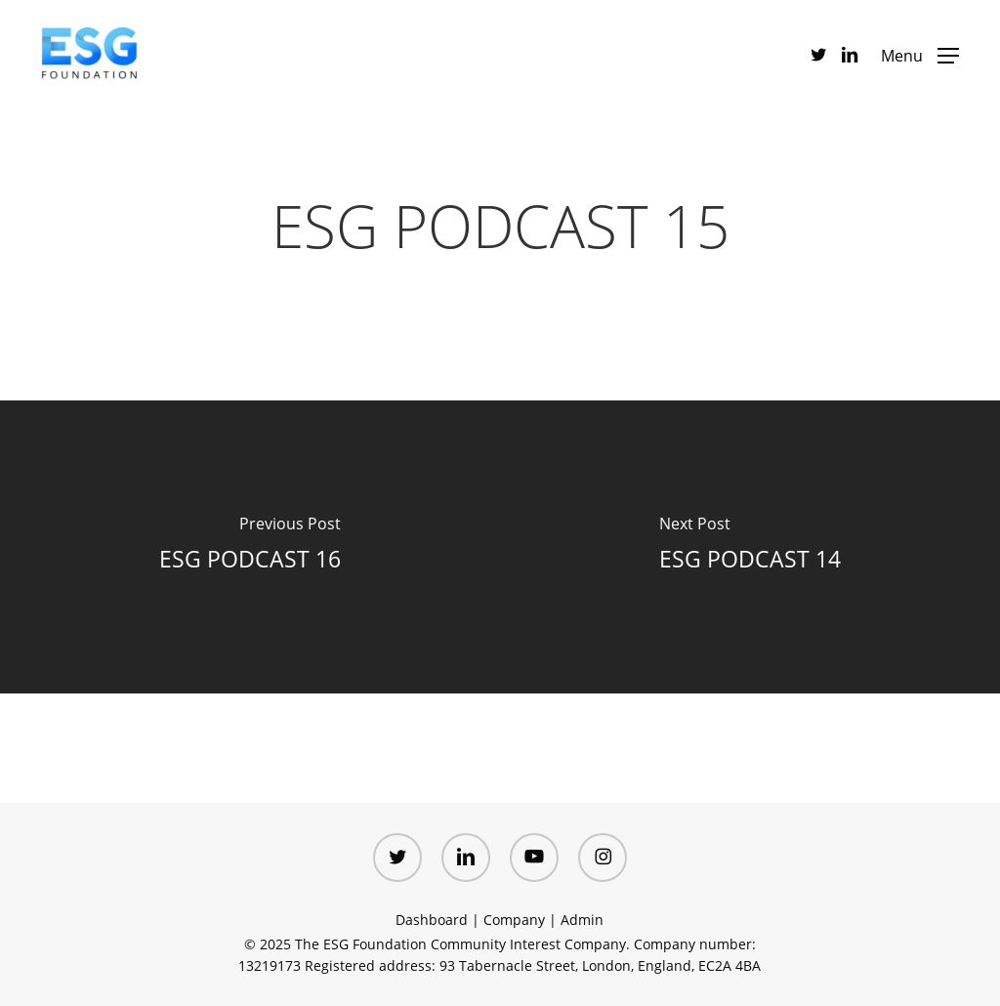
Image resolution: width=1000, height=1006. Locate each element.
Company (514, 919)
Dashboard (432, 919)
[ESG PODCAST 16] (250, 546)
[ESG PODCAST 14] (750, 546)
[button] (920, 54)
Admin (582, 919)
